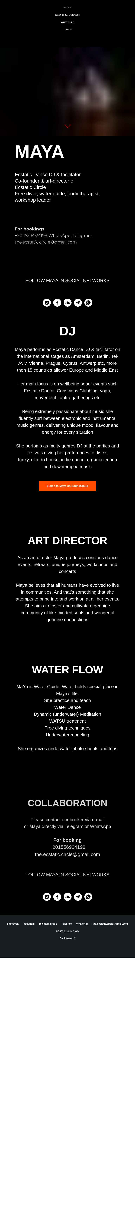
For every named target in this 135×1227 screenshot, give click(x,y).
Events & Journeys (67, 14)
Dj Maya (67, 29)
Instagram (29, 1193)
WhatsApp (82, 1193)
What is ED (67, 22)
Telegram (66, 1193)
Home (67, 7)
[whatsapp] (88, 303)
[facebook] (57, 303)
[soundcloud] (68, 303)
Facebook (12, 1193)
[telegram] (78, 303)
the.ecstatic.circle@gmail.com (110, 1193)
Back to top (67, 1207)
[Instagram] (47, 303)
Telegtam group (48, 1193)
